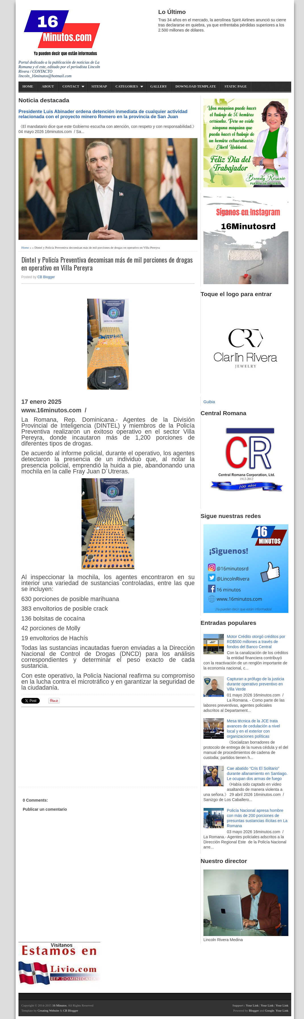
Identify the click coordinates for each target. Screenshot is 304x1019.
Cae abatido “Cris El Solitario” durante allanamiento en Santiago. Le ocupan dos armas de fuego (257, 773)
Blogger (254, 1010)
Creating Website (48, 1010)
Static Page (235, 86)
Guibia (209, 402)
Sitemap (99, 86)
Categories (127, 86)
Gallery (158, 86)
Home (27, 86)
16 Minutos (59, 1005)
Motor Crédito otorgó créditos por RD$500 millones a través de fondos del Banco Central (256, 641)
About (48, 86)
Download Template (196, 86)
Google (269, 1010)
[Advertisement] (65, 746)
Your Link (252, 1005)
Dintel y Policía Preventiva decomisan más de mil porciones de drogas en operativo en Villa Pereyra (107, 263)
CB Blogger (46, 277)
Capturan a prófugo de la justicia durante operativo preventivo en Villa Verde (255, 684)
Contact (71, 86)
